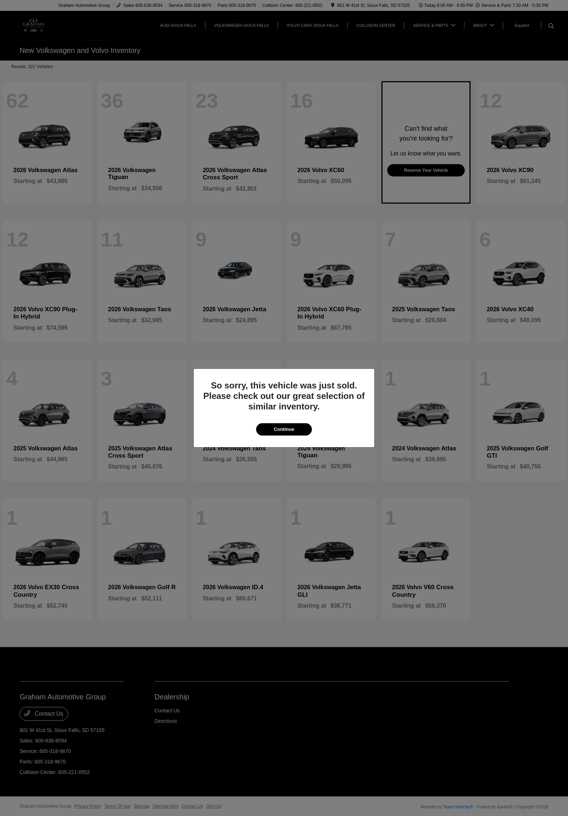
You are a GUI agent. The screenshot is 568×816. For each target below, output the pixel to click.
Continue (284, 429)
